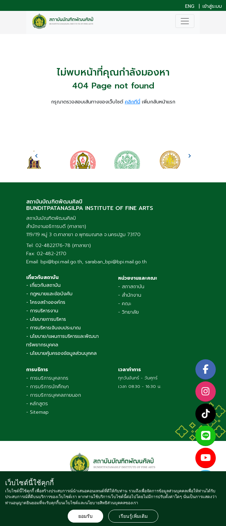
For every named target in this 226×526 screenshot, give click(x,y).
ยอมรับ (85, 516)
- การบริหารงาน (42, 310)
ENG (189, 6)
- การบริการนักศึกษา (47, 386)
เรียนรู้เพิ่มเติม (133, 516)
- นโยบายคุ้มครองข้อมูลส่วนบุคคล (61, 353)
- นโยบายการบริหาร (46, 319)
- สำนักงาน (129, 295)
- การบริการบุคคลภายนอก (53, 395)
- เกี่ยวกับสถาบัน (43, 285)
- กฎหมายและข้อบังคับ (49, 293)
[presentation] (36, 156)
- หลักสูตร (37, 403)
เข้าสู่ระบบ (212, 6)
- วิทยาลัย (128, 312)
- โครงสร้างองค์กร (45, 302)
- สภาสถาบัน (131, 286)
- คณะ (124, 303)
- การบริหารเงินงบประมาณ (53, 327)
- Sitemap (37, 412)
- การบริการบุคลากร (47, 378)
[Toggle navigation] (184, 21)
